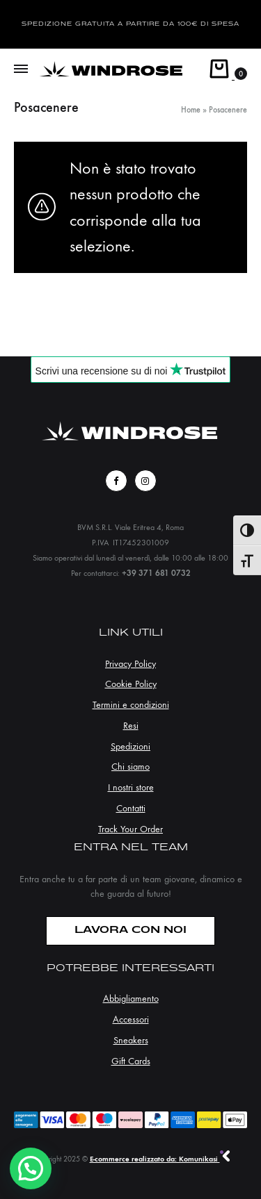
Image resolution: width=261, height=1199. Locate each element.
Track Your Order (130, 829)
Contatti (130, 808)
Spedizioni (130, 746)
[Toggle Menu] (21, 69)
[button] (31, 1168)
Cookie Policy (131, 684)
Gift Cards (130, 1061)
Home (190, 110)
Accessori (131, 1019)
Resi (131, 725)
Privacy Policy (130, 664)
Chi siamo (130, 766)
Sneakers (130, 1040)
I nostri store (131, 787)
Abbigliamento (131, 998)
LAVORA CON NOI (130, 930)
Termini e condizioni (131, 705)
